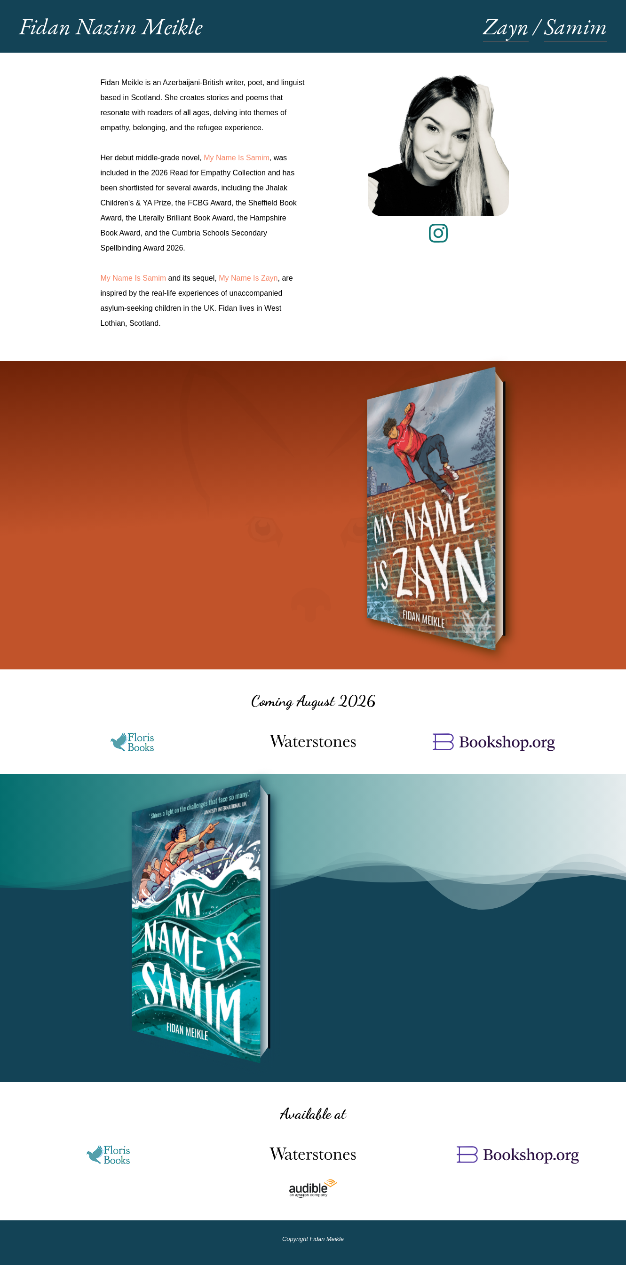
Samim (575, 26)
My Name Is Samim (236, 158)
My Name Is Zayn (248, 278)
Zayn (506, 26)
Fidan (110, 26)
